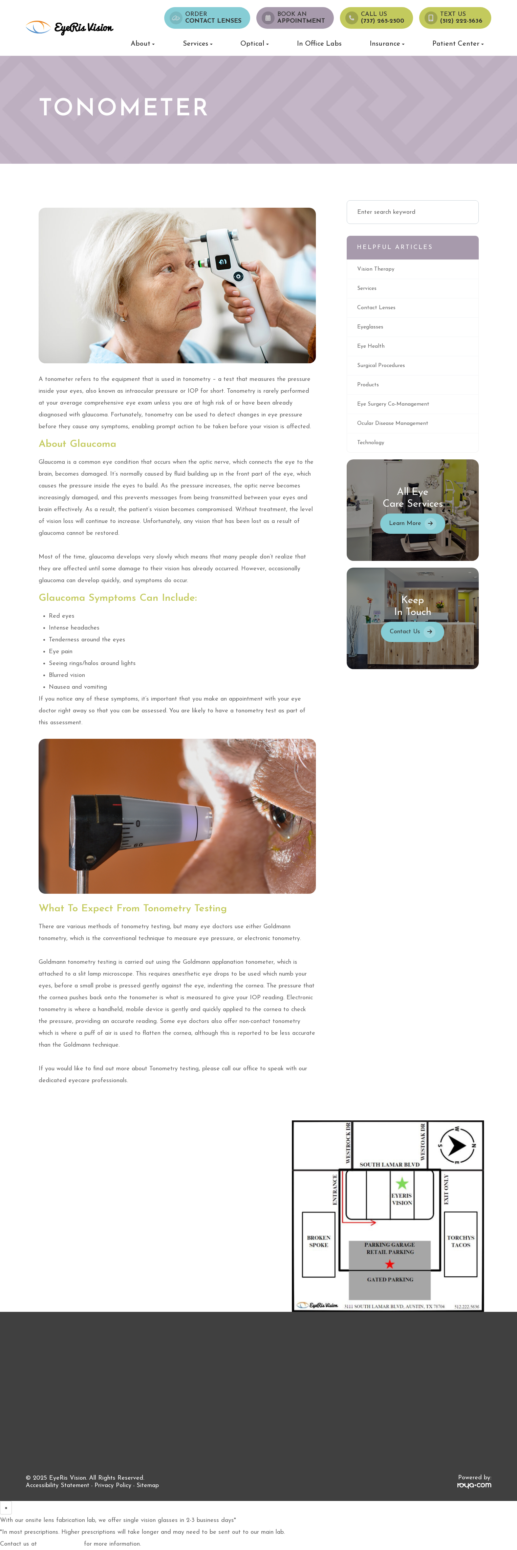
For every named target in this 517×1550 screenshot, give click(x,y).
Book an (301, 18)
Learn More (405, 530)
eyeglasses (372, 329)
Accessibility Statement (57, 1485)
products (369, 389)
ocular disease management (397, 429)
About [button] (143, 44)
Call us (382, 18)
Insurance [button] (387, 44)
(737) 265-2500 (60, 1544)
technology (372, 449)
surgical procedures (384, 369)
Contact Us (405, 638)
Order (213, 18)
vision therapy (377, 269)
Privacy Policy (112, 1485)
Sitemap (147, 1485)
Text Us (461, 18)
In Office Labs (319, 44)
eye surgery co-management (397, 409)
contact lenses (378, 309)
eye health (372, 349)
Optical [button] (254, 44)
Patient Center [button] (458, 44)
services (368, 289)
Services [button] (198, 44)
